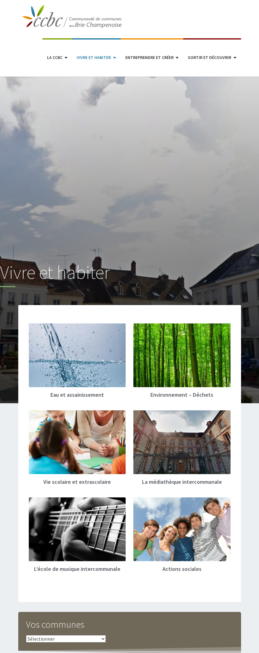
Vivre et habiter (94, 57)
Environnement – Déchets (181, 394)
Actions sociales (181, 568)
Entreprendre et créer (149, 57)
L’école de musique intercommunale (77, 568)
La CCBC (55, 57)
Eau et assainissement (77, 394)
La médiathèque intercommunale (182, 481)
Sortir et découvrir (209, 57)
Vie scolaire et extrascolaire (77, 481)
